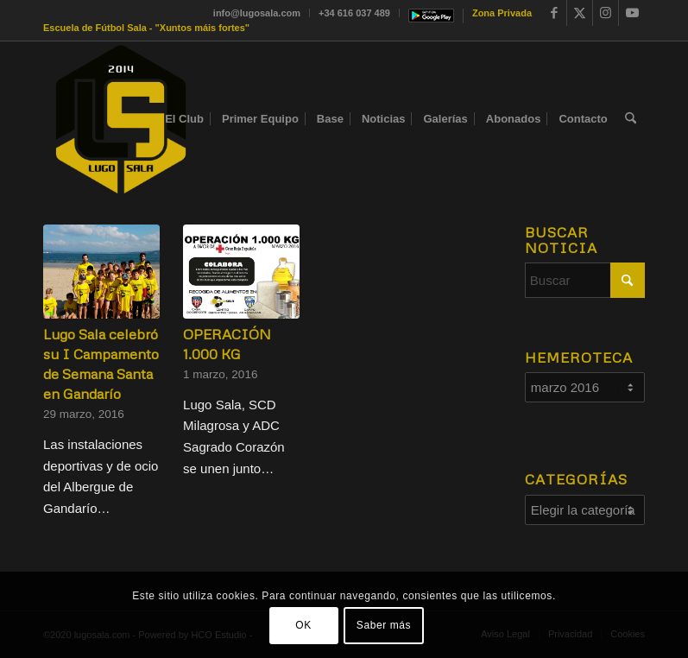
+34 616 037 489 (354, 13)
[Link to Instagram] (605, 13)
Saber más (384, 625)
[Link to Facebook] (553, 13)
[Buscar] (630, 119)
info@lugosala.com (256, 13)
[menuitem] (257, 13)
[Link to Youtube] (632, 13)
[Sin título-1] (121, 119)
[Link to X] (579, 13)
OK (303, 625)
